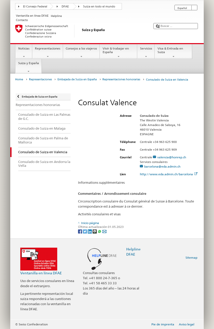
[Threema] (95, 231)
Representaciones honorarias (121, 79)
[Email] (104, 231)
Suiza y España (28, 67)
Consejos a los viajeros (81, 52)
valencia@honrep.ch (171, 157)
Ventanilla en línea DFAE (41, 273)
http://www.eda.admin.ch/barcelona (168, 174)
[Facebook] (80, 231)
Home (19, 79)
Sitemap (191, 257)
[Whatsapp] (100, 231)
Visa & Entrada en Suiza (173, 52)
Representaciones (48, 52)
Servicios (146, 52)
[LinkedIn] (90, 231)
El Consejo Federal (35, 6)
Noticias (24, 52)
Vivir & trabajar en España (118, 52)
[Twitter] (85, 231)
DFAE (65, 6)
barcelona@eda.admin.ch (162, 166)
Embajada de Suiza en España (77, 79)
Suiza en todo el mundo (99, 6)
